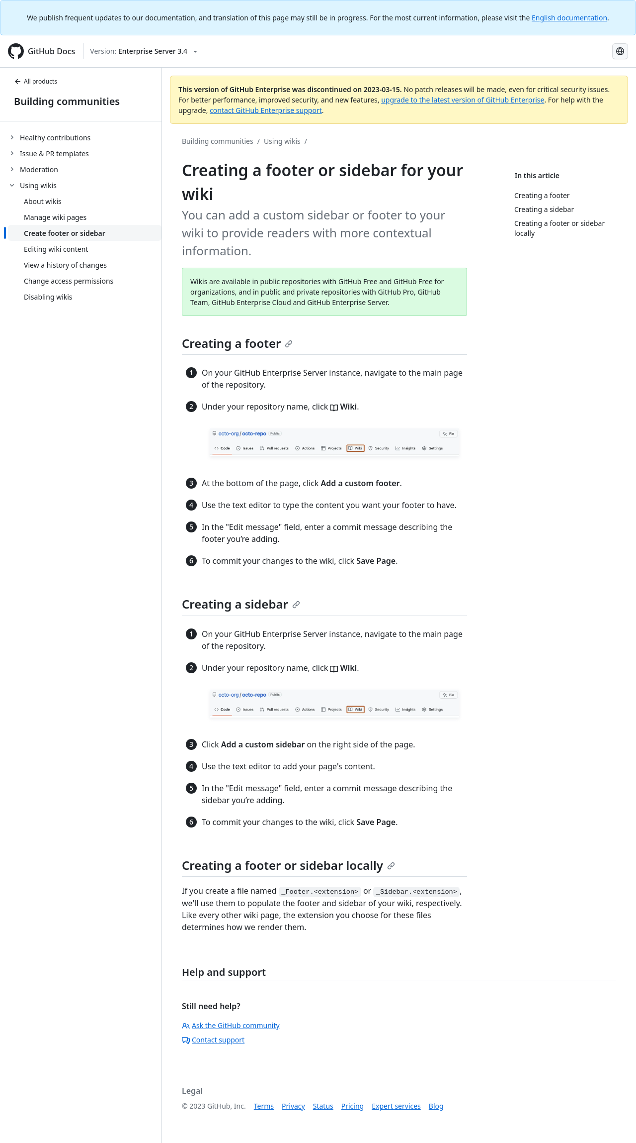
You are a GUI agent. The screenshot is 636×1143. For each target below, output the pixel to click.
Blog (436, 1106)
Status (323, 1106)
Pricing (352, 1106)
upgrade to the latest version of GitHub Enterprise (462, 99)
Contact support (213, 1039)
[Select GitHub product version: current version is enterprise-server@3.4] (143, 51)
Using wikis (282, 141)
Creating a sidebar (241, 604)
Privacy (293, 1106)
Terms (264, 1106)
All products (35, 81)
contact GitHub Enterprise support (266, 110)
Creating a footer (237, 343)
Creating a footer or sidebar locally (288, 865)
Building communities (67, 101)
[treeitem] (84, 137)
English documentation (569, 17)
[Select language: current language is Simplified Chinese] (620, 51)
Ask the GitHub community (231, 1025)
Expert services (396, 1106)
